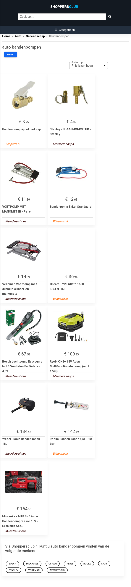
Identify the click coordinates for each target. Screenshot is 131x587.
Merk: (10, 54)
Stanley (13, 570)
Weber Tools (57, 570)
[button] (65, 30)
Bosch (12, 563)
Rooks (87, 563)
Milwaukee (32, 563)
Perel (70, 563)
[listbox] (88, 65)
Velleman (34, 570)
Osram (52, 563)
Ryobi (104, 563)
